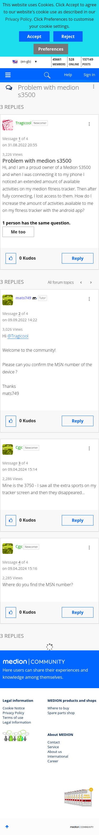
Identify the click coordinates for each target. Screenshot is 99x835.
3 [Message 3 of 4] (19, 463)
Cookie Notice (14, 708)
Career (53, 761)
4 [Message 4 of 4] (19, 562)
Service (53, 747)
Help (68, 74)
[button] (34, 36)
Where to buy (58, 708)
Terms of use (13, 717)
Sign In (89, 74)
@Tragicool (17, 336)
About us (55, 751)
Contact (54, 742)
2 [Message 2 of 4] (19, 313)
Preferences (50, 49)
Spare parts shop (61, 712)
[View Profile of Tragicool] (23, 122)
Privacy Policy (13, 712)
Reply (77, 258)
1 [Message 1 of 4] (19, 138)
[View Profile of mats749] (23, 297)
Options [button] (93, 86)
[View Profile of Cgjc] (19, 447)
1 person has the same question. (36, 223)
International (58, 756)
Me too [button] (18, 232)
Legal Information (17, 722)
